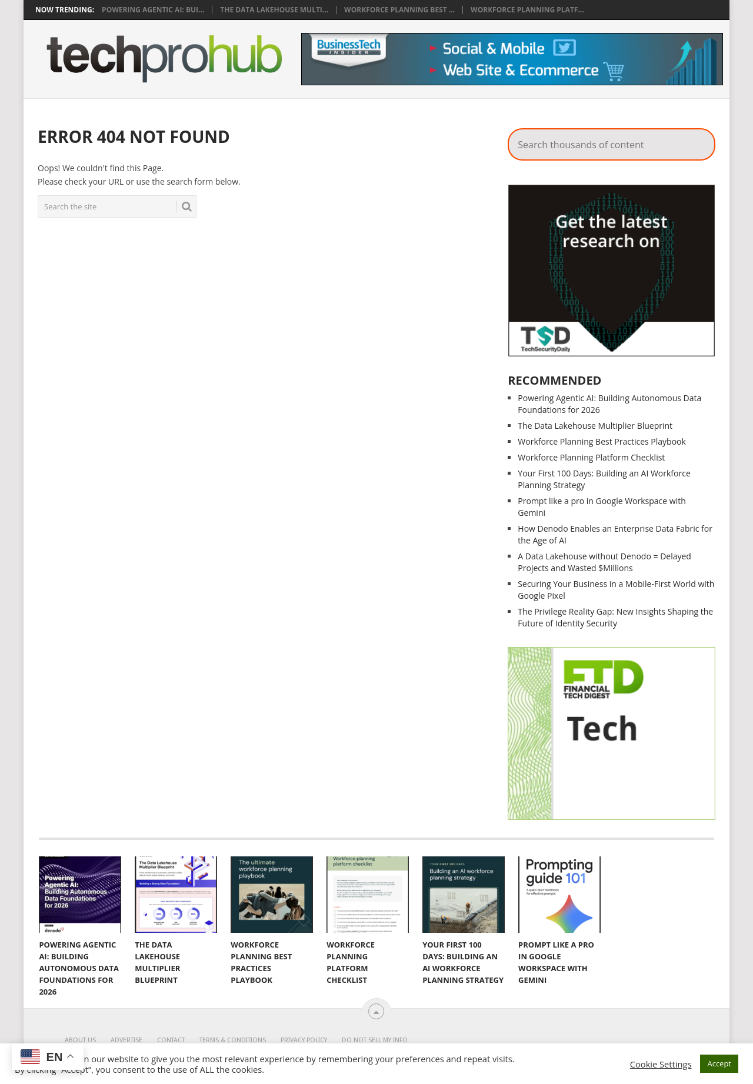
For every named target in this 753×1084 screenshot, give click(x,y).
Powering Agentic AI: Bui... (153, 10)
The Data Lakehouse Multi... (274, 10)
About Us (80, 1040)
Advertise (126, 1040)
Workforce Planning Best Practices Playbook (602, 441)
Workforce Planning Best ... (399, 10)
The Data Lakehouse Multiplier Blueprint (595, 425)
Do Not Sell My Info (375, 1040)
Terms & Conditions (232, 1040)
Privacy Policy (304, 1040)
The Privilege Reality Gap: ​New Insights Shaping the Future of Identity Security (615, 617)
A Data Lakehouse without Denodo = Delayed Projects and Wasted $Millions (604, 562)
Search (659, 126)
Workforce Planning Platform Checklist (591, 457)
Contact (171, 1040)
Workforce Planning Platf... (527, 10)
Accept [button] (719, 1063)
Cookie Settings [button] (661, 1064)
